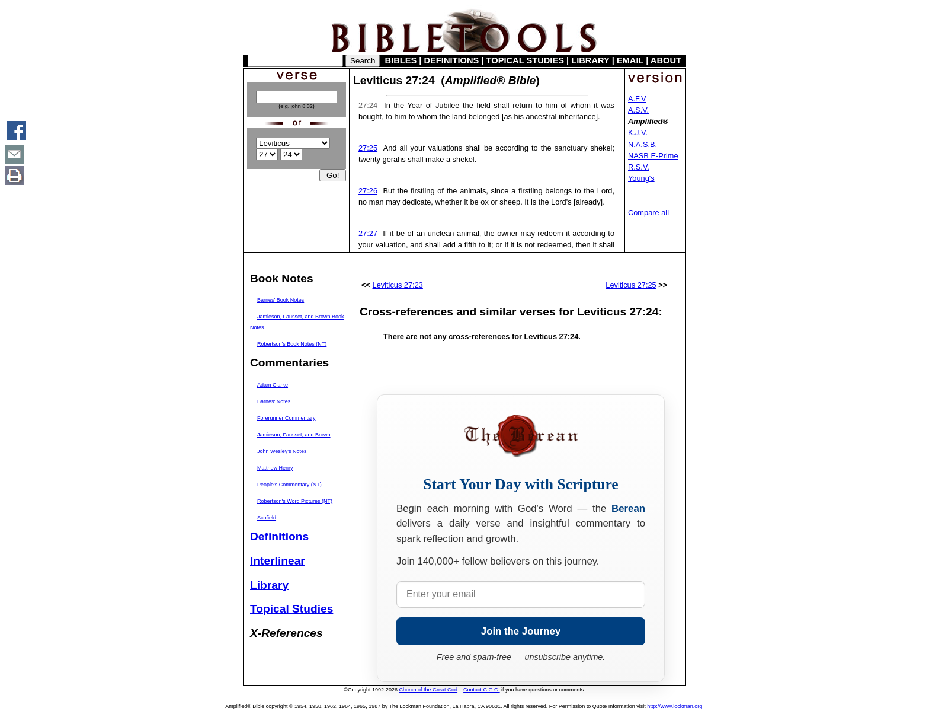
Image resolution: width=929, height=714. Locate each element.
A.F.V (637, 98)
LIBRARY (590, 60)
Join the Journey (520, 631)
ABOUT (666, 60)
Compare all (648, 212)
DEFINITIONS (451, 60)
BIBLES (401, 60)
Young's (641, 178)
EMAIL (630, 60)
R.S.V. (638, 166)
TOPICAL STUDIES (525, 60)
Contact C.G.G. (481, 690)
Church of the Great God (428, 690)
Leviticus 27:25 (631, 284)
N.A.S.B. (642, 144)
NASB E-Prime (653, 155)
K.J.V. (638, 132)
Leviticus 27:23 (398, 284)
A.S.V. (638, 110)
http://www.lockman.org (674, 706)
